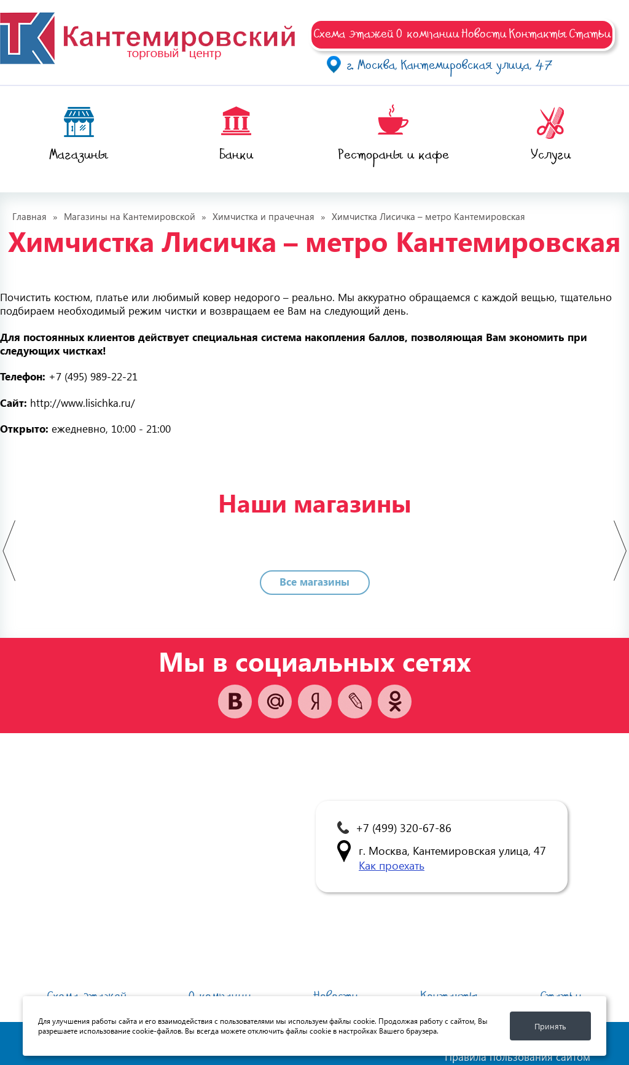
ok (395, 701)
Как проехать (391, 865)
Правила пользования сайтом (517, 1057)
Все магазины (314, 582)
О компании (427, 33)
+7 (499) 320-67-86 (403, 827)
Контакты (538, 33)
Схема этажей (353, 33)
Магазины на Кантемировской (129, 216)
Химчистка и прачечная (263, 216)
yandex (315, 701)
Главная (29, 216)
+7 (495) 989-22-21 (93, 376)
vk (235, 701)
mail (275, 701)
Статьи (590, 33)
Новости (484, 33)
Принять (550, 1026)
